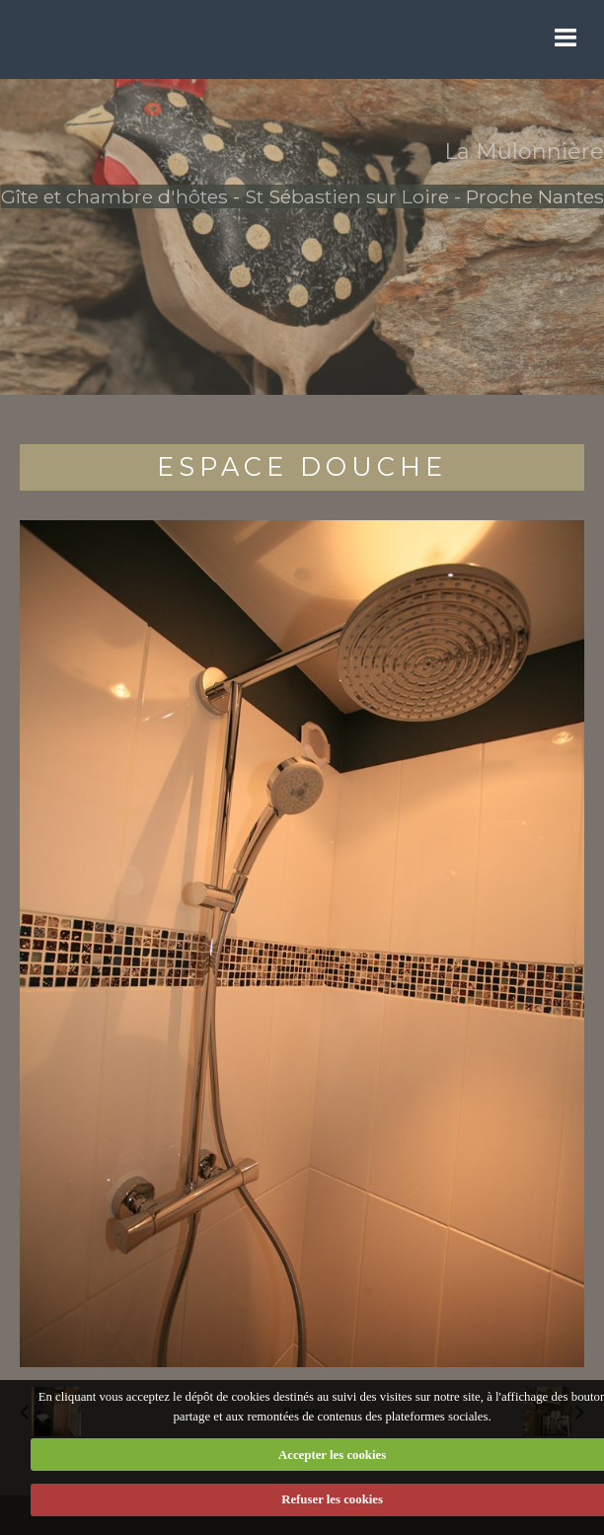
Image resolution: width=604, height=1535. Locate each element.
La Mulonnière (524, 151)
